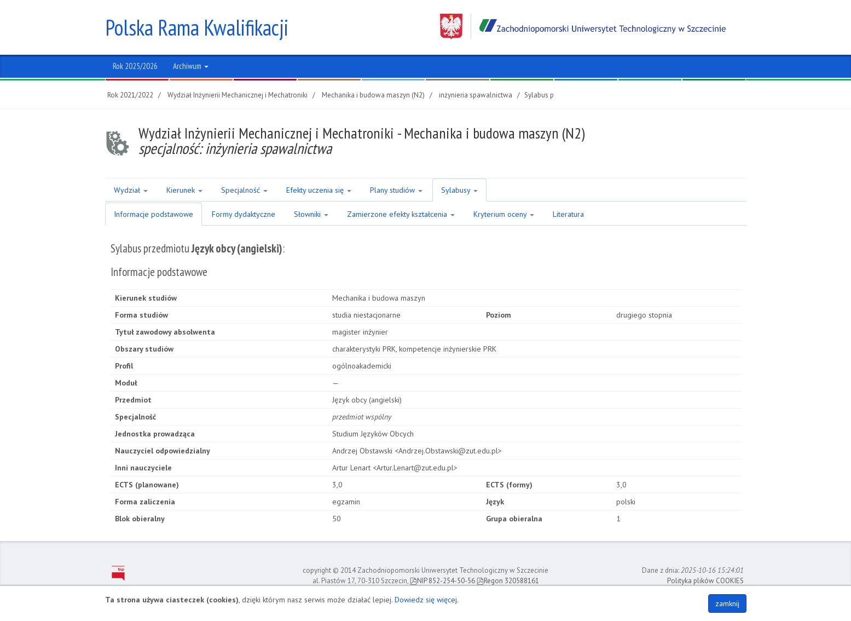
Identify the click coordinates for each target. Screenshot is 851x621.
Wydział (131, 190)
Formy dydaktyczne (243, 214)
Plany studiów (396, 190)
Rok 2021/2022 (130, 95)
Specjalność (244, 190)
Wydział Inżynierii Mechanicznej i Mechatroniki (237, 95)
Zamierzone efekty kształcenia (401, 214)
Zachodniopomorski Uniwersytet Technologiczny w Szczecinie (583, 26)
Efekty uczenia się (318, 190)
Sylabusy (459, 190)
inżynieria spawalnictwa (475, 95)
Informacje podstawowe (153, 214)
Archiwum (191, 66)
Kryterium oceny (503, 214)
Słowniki (311, 214)
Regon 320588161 (508, 580)
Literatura (568, 214)
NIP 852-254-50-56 (442, 580)
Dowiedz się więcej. (427, 600)
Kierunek (184, 190)
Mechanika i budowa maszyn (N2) (373, 95)
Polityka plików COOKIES (705, 580)
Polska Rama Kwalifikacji (196, 27)
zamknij (727, 603)
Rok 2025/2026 (135, 66)
